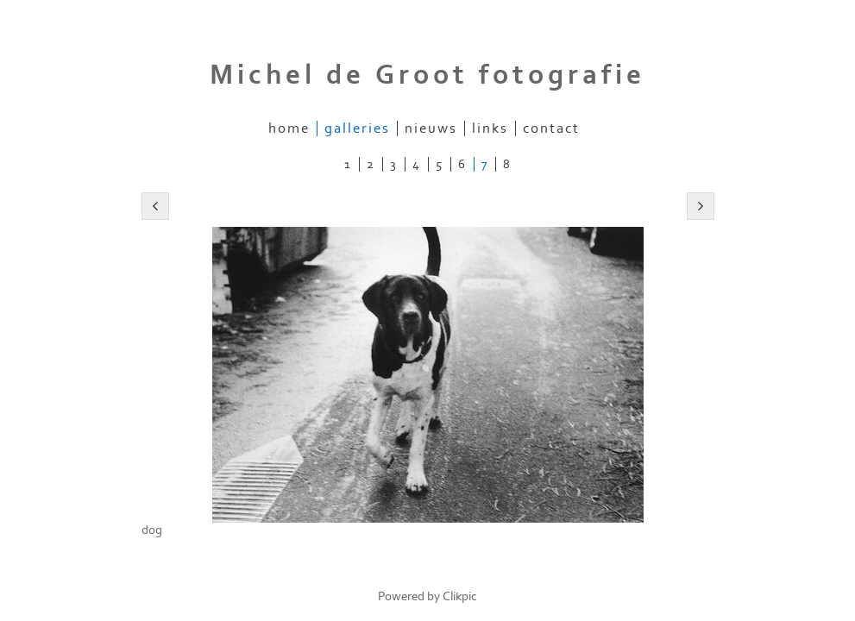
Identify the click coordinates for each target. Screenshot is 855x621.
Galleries (357, 128)
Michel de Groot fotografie (427, 75)
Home (289, 128)
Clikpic (460, 596)
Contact (551, 128)
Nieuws (431, 128)
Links (490, 128)
